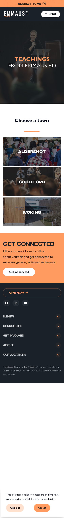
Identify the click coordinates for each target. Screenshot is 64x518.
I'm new (8, 316)
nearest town (32, 3)
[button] (50, 14)
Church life (12, 326)
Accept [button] (42, 508)
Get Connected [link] (19, 272)
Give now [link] (18, 292)
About (8, 348)
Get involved (13, 337)
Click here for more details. (40, 499)
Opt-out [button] (15, 508)
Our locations (14, 359)
